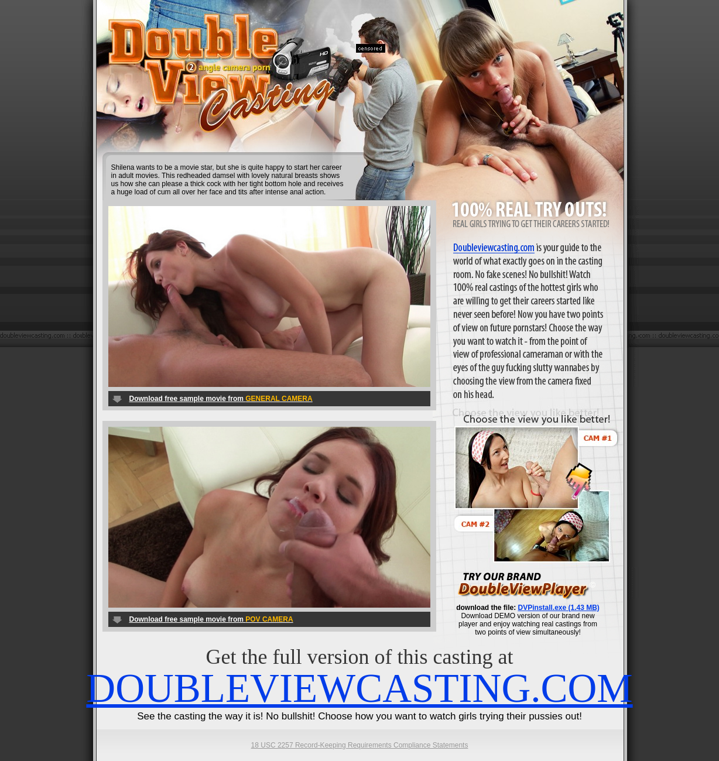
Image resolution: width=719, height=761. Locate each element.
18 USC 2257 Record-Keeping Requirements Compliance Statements (359, 745)
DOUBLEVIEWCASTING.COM (359, 688)
